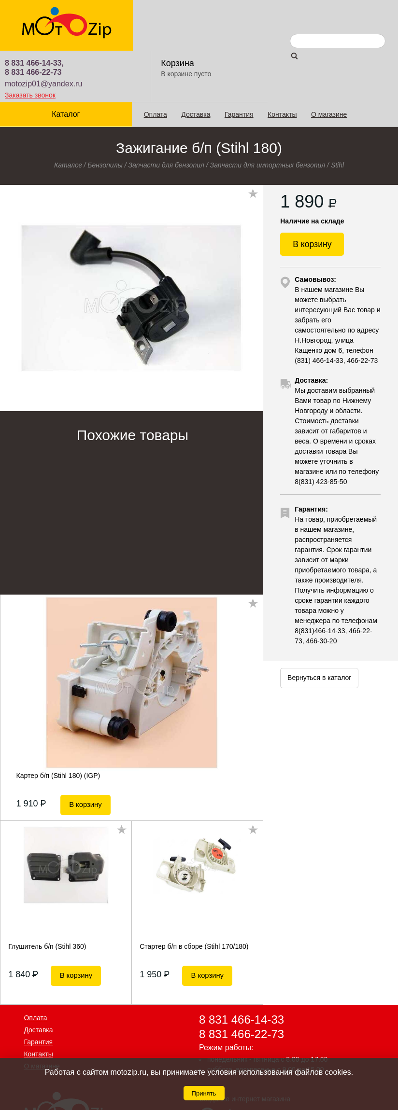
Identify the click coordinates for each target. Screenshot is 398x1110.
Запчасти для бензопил (166, 114)
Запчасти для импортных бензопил (268, 114)
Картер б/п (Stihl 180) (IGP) (58, 724)
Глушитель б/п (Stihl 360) (47, 893)
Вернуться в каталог (319, 629)
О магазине (328, 63)
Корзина (308, 12)
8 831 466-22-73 (164, 21)
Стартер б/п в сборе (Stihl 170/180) (194, 893)
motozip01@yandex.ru (174, 32)
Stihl (337, 114)
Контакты (281, 63)
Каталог (66, 63)
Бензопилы (105, 114)
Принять (204, 1093)
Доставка (195, 63)
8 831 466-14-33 (241, 965)
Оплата (155, 63)
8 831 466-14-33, (165, 12)
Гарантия (238, 63)
